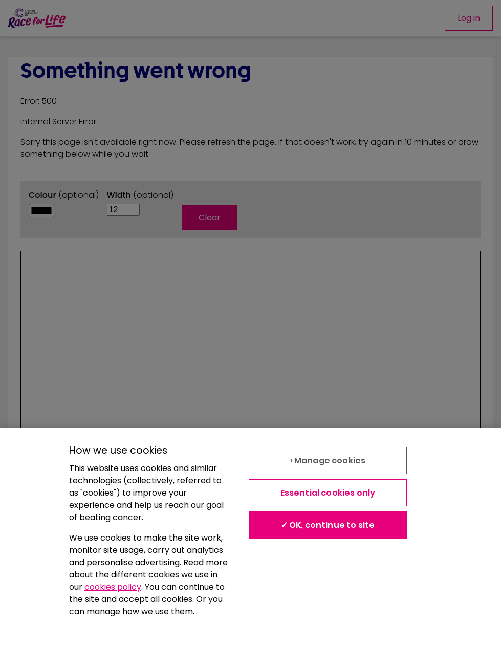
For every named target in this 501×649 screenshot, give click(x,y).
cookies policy (112, 587)
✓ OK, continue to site (328, 525)
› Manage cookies (328, 460)
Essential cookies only (328, 493)
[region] (250, 538)
